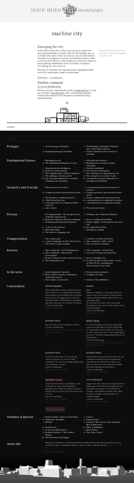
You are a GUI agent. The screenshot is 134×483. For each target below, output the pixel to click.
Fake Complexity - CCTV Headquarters (62, 250)
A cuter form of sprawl (55, 227)
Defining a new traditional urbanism (101, 214)
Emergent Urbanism (46, 10)
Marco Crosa (93, 321)
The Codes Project (94, 432)
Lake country (51, 208)
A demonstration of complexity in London (104, 200)
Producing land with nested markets (60, 222)
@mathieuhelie (58, 93)
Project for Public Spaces (56, 430)
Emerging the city (51, 47)
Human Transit (92, 419)
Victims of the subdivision (97, 280)
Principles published (95, 168)
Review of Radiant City (95, 258)
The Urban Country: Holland (57, 244)
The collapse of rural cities (56, 280)
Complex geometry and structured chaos (63, 192)
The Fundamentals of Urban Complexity (62, 173)
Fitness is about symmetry (97, 272)
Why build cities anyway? (96, 160)
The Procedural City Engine (57, 437)
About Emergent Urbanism (56, 146)
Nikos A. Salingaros (94, 427)
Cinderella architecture (55, 200)
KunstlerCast (51, 427)
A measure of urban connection (99, 239)
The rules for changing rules (57, 232)
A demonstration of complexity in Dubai (103, 203)
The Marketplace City (54, 260)
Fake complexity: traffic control (99, 241)
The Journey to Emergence (98, 171)
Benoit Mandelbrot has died (57, 272)
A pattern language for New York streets (63, 241)
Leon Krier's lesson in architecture (101, 253)
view (47, 310)
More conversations (55, 409)
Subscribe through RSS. (55, 451)
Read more (44, 77)
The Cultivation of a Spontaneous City (102, 173)
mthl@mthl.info (82, 90)
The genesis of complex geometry (60, 197)
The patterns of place (95, 208)
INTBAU (48, 422)
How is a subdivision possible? (99, 219)
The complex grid (53, 239)
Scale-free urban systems (56, 171)
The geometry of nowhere (56, 187)
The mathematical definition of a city (61, 163)
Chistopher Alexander (54, 419)
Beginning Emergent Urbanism (58, 151)
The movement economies (97, 244)
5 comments (56, 77)
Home (10, 138)
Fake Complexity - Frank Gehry (99, 250)
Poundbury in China (94, 274)
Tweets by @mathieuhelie (49, 86)
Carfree (89, 417)
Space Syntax (91, 430)
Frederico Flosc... (54, 380)
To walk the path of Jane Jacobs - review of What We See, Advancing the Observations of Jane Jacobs (103, 263)
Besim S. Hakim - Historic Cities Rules (61, 417)
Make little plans (52, 230)
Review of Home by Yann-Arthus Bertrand (63, 258)
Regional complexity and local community (62, 219)
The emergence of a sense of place (101, 176)
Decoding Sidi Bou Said (96, 227)
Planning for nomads (95, 230)
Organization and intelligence (58, 168)
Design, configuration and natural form (103, 197)
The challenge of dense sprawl (58, 176)
